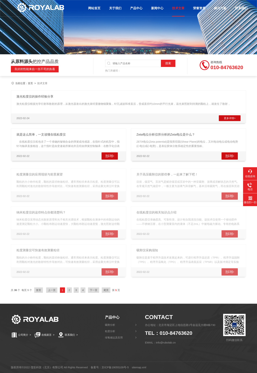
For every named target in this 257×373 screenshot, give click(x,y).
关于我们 (114, 8)
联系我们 (240, 8)
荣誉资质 (198, 8)
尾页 (106, 290)
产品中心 (135, 8)
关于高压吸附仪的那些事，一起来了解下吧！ (167, 177)
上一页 (52, 290)
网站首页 (93, 8)
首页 (30, 83)
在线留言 (46, 334)
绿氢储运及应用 (114, 337)
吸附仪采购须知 (147, 253)
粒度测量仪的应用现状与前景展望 (39, 177)
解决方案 (219, 8)
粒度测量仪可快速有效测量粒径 (38, 253)
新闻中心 (156, 8)
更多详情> (229, 118)
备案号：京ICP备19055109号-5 (110, 367)
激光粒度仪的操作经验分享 (34, 96)
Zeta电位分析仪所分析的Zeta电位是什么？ (165, 134)
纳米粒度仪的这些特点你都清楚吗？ (41, 215)
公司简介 (23, 334)
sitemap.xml (139, 367)
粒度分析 (110, 331)
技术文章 (177, 8)
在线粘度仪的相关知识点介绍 (156, 215)
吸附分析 (110, 324)
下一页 (93, 290)
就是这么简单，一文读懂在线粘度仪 (41, 134)
